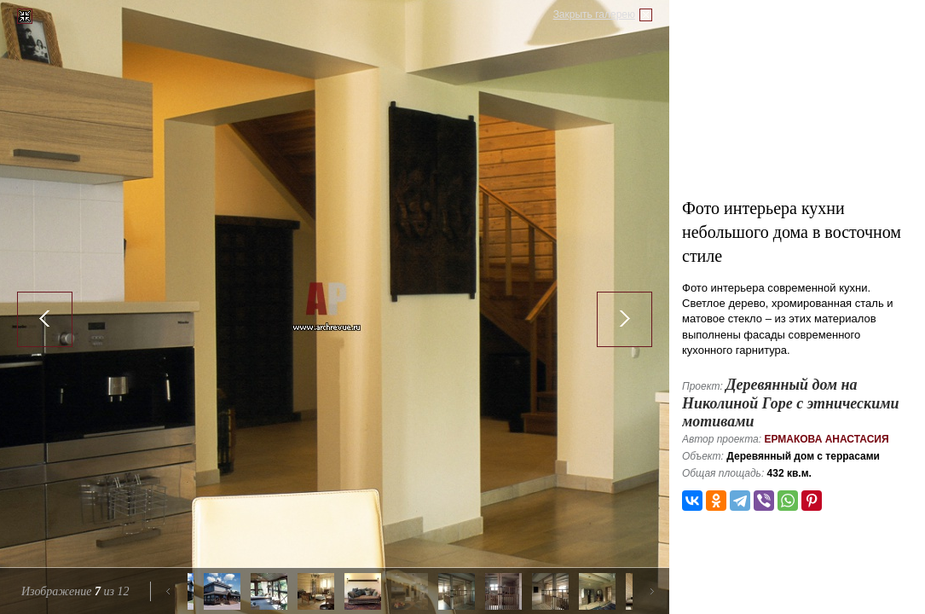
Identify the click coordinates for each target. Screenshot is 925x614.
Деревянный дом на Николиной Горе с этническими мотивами (790, 403)
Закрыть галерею (594, 14)
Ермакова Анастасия (826, 439)
